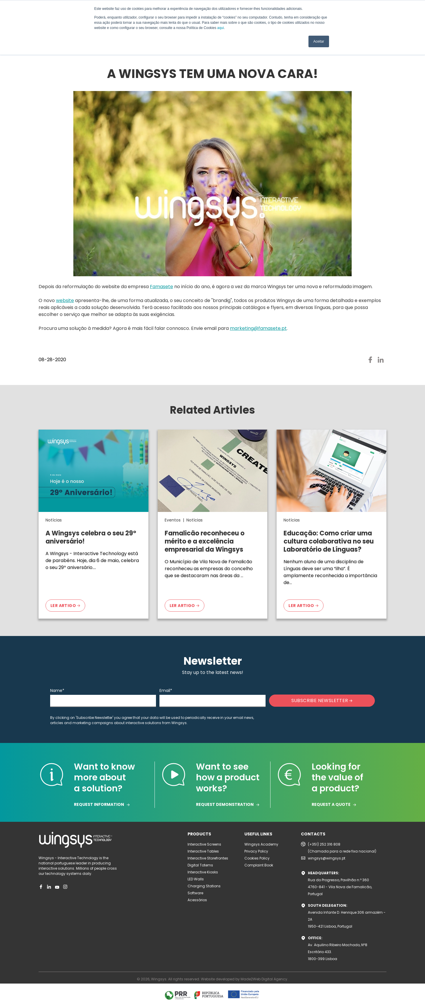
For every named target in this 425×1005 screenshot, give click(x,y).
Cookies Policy (257, 858)
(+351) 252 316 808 (324, 844)
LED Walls (196, 879)
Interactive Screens (204, 844)
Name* (57, 690)
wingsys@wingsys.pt (326, 858)
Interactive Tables (203, 851)
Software (195, 892)
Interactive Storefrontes (208, 858)
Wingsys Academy (261, 844)
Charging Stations (204, 886)
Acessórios (197, 899)
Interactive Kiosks (203, 872)
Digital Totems (200, 865)
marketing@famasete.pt (258, 328)
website (65, 300)
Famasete (161, 286)
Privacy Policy (256, 851)
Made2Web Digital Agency (264, 979)
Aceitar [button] (318, 41)
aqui (220, 28)
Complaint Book (258, 865)
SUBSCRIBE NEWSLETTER (322, 700)
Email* (165, 690)
